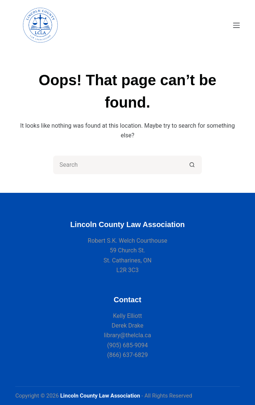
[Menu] (236, 25)
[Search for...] (118, 165)
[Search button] (192, 165)
